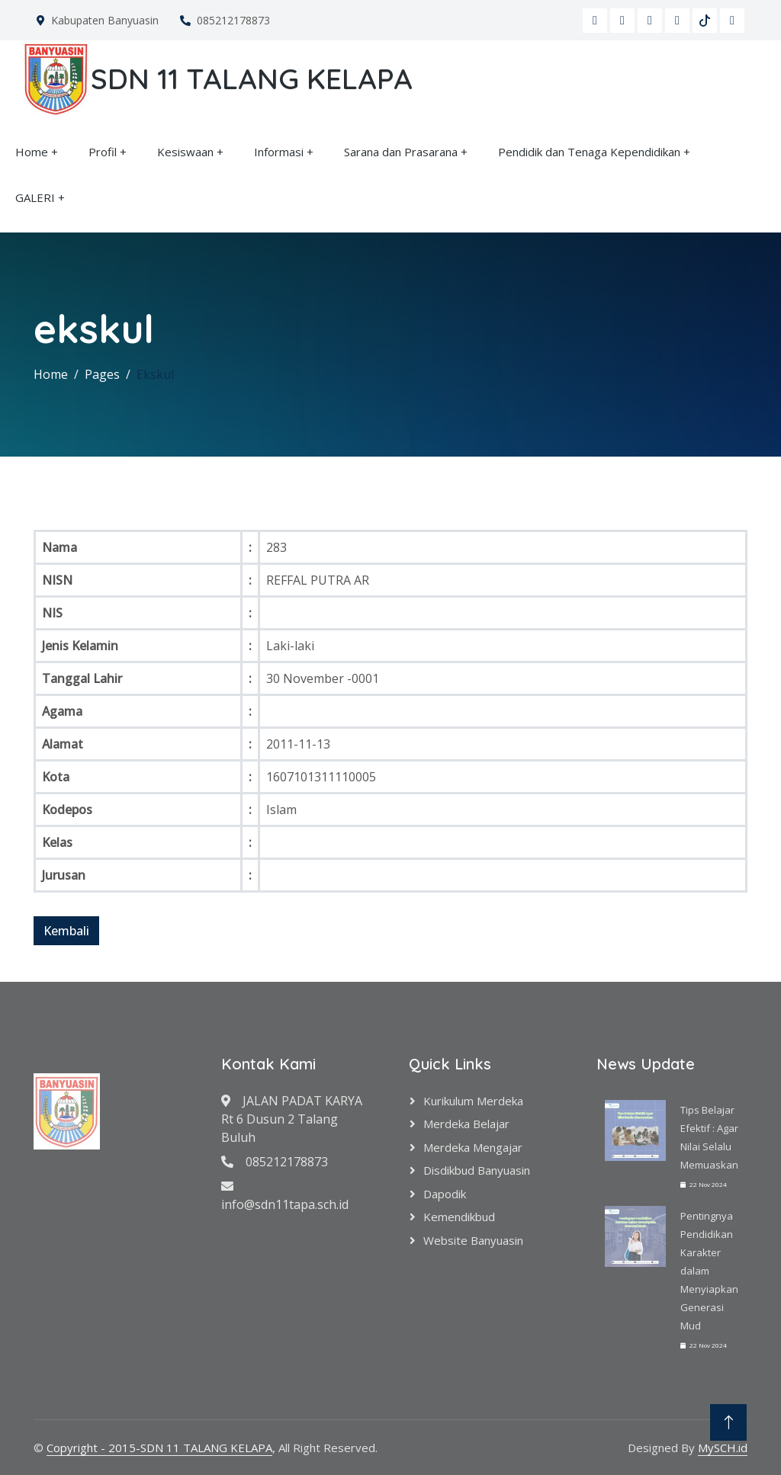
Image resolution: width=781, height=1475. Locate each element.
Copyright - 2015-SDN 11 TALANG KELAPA (159, 1447)
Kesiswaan (185, 151)
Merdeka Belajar (466, 1123)
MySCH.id (722, 1447)
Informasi (279, 151)
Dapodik (444, 1193)
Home (31, 151)
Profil (102, 151)
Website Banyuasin (473, 1240)
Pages (102, 374)
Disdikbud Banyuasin (476, 1170)
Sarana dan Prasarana (401, 151)
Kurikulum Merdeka (473, 1100)
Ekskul (155, 374)
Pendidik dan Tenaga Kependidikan (589, 151)
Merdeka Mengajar (472, 1147)
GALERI (35, 197)
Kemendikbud (459, 1216)
